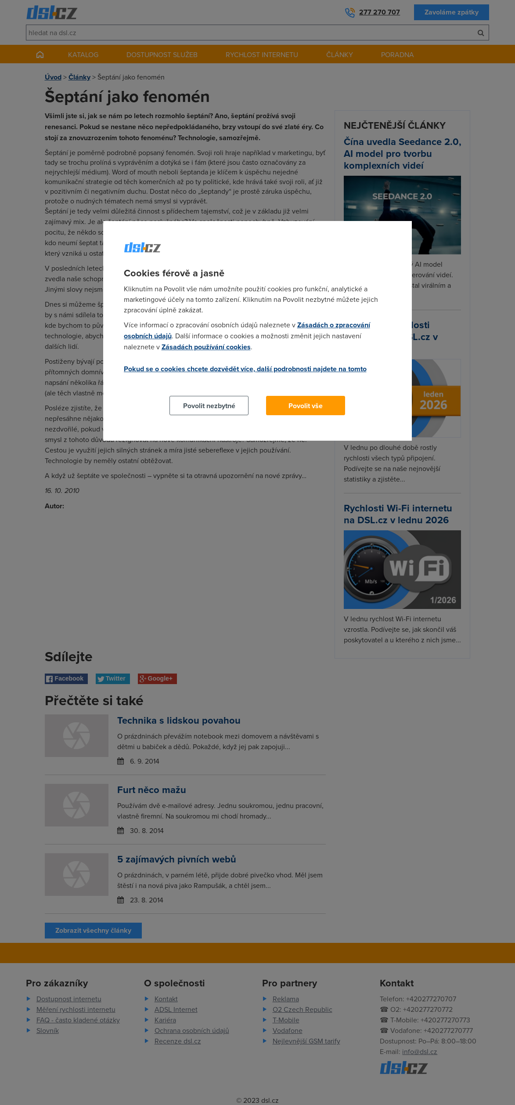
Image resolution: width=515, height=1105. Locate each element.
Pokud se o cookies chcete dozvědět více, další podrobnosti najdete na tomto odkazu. (245, 374)
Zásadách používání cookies (206, 347)
